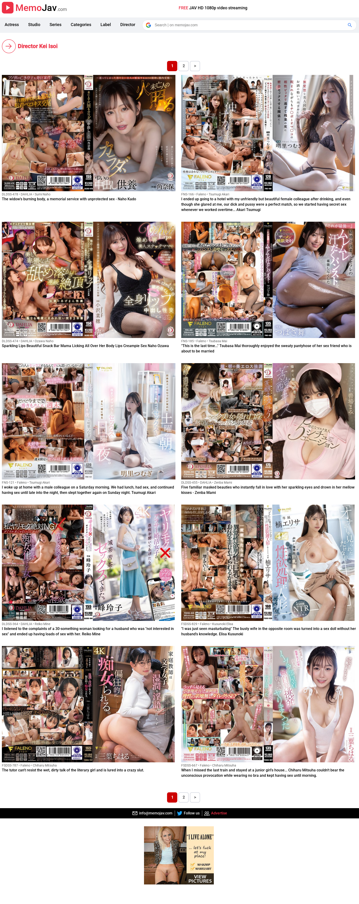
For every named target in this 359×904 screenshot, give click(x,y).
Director (127, 24)
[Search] (249, 25)
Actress (12, 24)
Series (55, 24)
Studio (34, 24)
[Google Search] (350, 25)
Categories (81, 24)
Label (106, 24)
